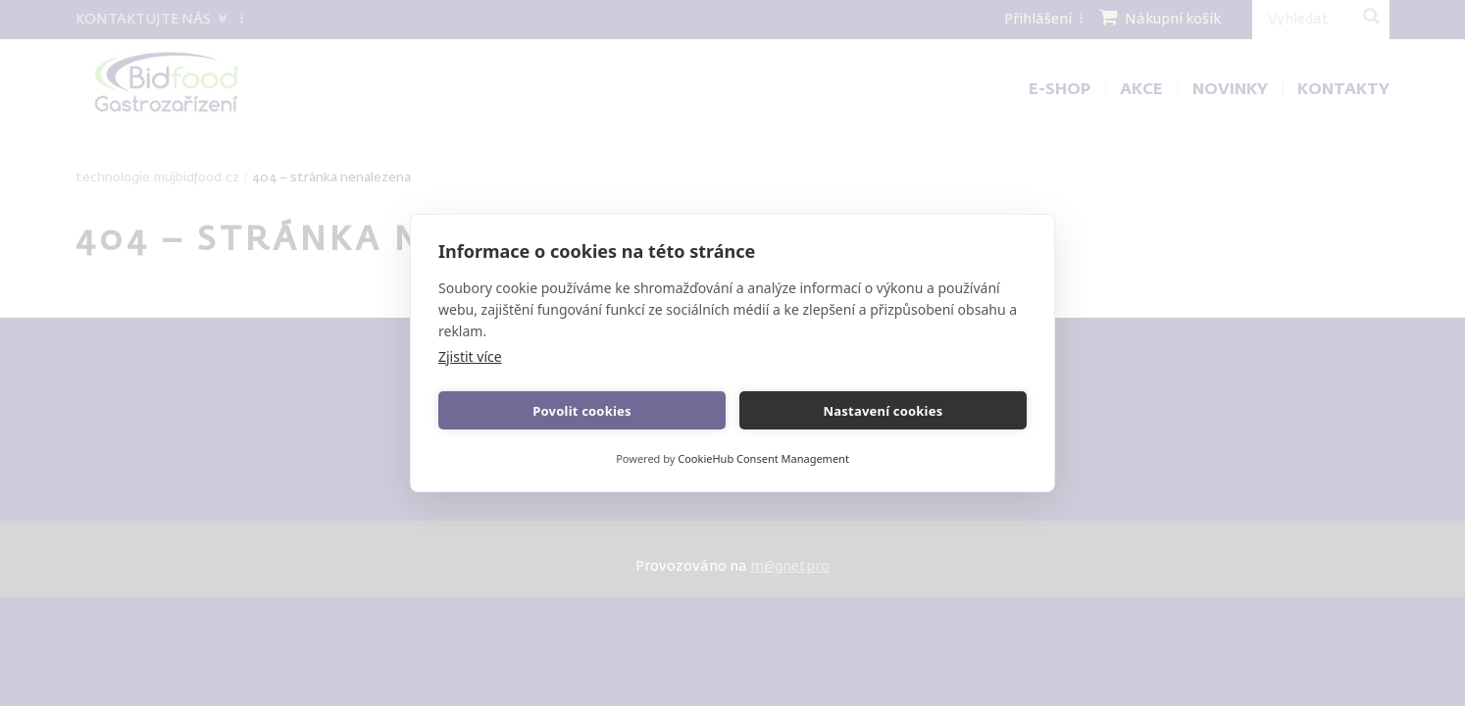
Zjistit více (470, 356)
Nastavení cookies (883, 411)
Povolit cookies (581, 411)
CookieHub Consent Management (763, 458)
